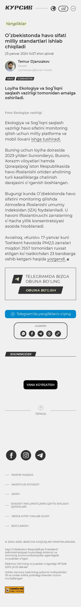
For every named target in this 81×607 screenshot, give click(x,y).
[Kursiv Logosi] (19, 7)
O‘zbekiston (25, 78)
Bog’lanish (20, 525)
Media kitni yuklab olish (30, 516)
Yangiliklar (16, 23)
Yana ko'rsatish (40, 385)
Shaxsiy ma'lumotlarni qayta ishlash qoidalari (40, 505)
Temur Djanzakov (33, 61)
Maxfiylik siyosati (25, 484)
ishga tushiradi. (46, 139)
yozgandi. (56, 259)
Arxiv (15, 494)
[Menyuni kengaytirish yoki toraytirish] (73, 8)
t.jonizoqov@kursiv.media (35, 70)
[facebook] (11, 455)
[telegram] (40, 455)
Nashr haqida (22, 474)
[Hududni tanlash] (53, 8)
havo (10, 78)
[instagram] (26, 455)
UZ (63, 9)
